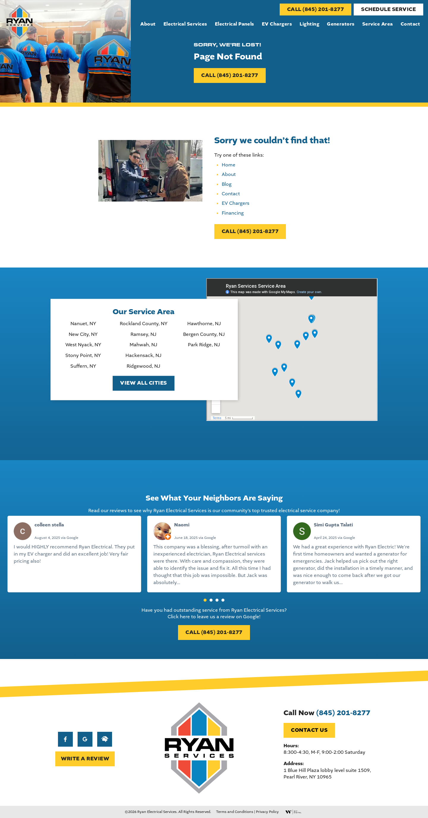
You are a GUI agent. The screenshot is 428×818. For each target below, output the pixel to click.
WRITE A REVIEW (85, 758)
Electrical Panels (234, 24)
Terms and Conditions (234, 811)
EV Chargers (277, 24)
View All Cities (143, 383)
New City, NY (83, 334)
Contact (410, 24)
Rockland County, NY (143, 324)
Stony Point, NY (83, 355)
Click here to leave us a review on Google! (214, 617)
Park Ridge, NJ (204, 345)
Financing (233, 213)
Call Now (327, 713)
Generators (341, 24)
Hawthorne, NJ (204, 324)
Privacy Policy (267, 811)
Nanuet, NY (83, 324)
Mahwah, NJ (143, 345)
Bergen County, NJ (204, 334)
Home (228, 165)
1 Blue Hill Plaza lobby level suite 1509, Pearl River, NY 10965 (327, 773)
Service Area (377, 24)
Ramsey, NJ (143, 334)
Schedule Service (388, 9)
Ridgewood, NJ (143, 366)
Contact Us (309, 730)
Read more (193, 582)
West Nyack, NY (83, 345)
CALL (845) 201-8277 (315, 9)
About (147, 24)
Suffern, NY (83, 366)
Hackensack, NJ (143, 355)
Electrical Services (185, 24)
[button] (205, 600)
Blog (227, 184)
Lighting (309, 24)
